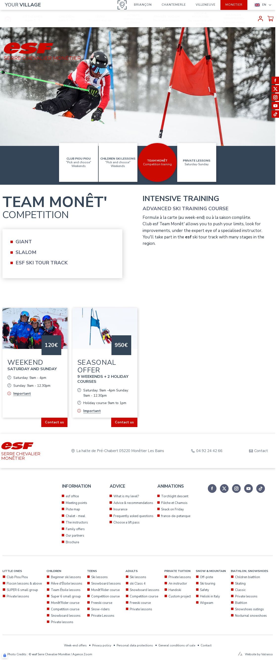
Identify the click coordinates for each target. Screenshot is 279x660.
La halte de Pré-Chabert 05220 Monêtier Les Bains (120, 451)
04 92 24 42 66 (209, 451)
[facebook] (212, 488)
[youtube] (248, 488)
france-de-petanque (175, 516)
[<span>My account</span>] (260, 18)
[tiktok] (260, 488)
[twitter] (224, 488)
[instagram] (236, 488)
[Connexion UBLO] (4, 655)
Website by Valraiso (259, 654)
